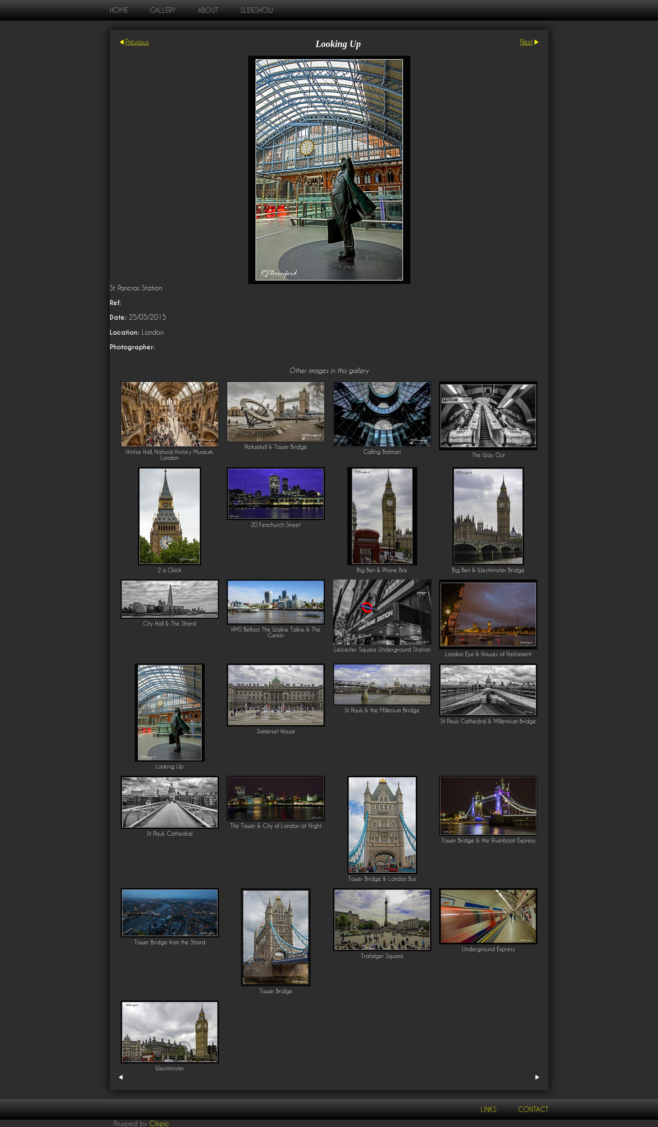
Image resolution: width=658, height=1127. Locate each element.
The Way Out (488, 455)
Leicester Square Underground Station (382, 650)
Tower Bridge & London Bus (382, 879)
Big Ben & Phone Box (382, 570)
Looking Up (169, 766)
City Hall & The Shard (169, 624)
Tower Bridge (276, 991)
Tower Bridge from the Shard (169, 942)
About (208, 10)
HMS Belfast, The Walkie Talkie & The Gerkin (275, 632)
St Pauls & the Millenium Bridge (382, 710)
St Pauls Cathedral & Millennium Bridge (488, 721)
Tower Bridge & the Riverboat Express (488, 840)
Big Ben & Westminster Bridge (488, 570)
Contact (533, 1109)
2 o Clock (169, 570)
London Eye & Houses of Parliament (488, 654)
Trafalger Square (382, 956)
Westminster (169, 1068)
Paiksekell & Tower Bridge (275, 447)
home (119, 10)
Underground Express (488, 949)
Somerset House (276, 731)
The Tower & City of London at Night (276, 826)
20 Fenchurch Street (276, 525)
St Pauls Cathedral (169, 834)
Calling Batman (382, 452)
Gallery (163, 10)
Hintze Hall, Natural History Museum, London (169, 455)
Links (488, 1109)
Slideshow (256, 10)
